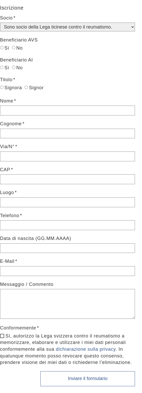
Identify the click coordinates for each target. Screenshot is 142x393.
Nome (6, 101)
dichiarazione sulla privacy (85, 349)
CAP (5, 169)
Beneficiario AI (16, 60)
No (17, 48)
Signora (11, 87)
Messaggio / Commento (26, 284)
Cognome (11, 123)
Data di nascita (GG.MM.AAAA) (35, 238)
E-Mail (7, 261)
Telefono (9, 215)
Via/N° (7, 146)
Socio (6, 17)
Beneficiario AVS (19, 40)
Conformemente (18, 327)
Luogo (7, 192)
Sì (4, 48)
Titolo (6, 79)
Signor (34, 87)
